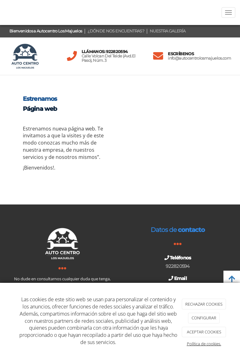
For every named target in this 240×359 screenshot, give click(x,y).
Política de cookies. (204, 344)
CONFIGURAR (204, 318)
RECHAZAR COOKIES (203, 304)
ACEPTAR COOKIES (204, 332)
